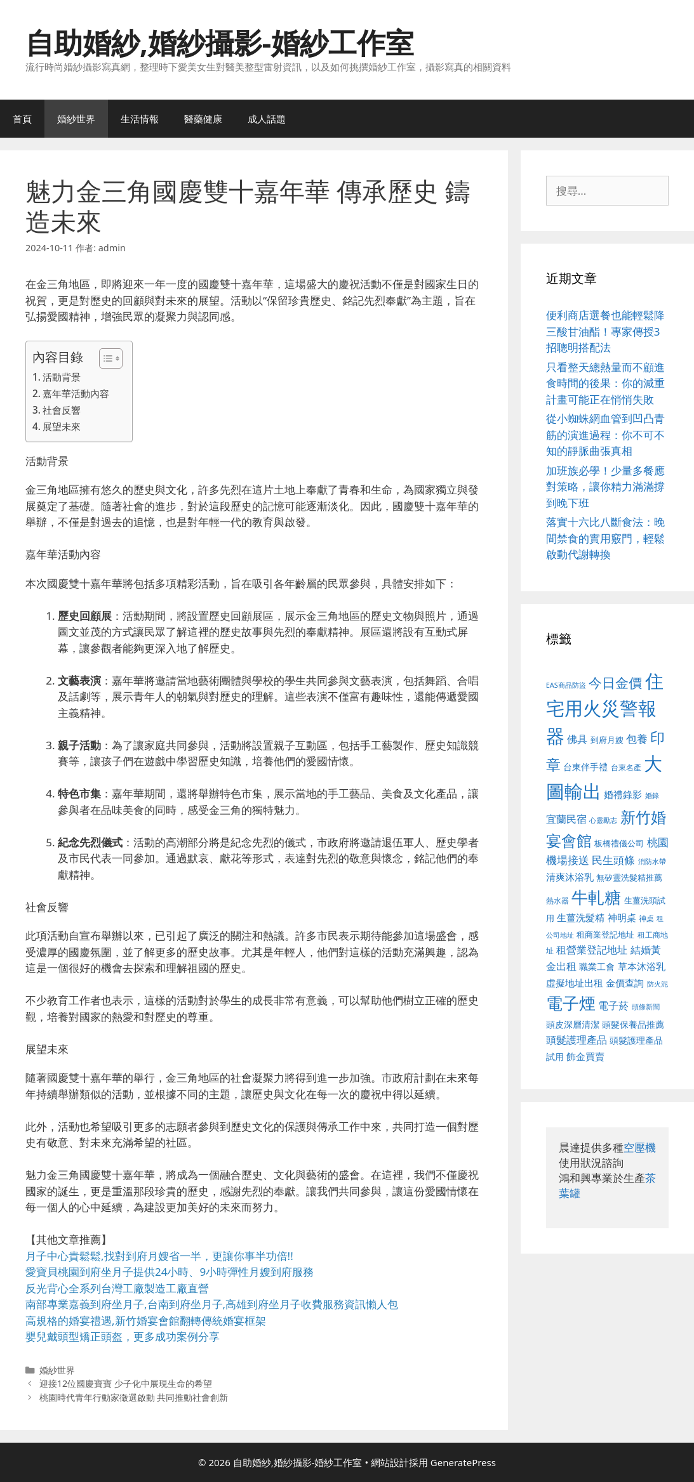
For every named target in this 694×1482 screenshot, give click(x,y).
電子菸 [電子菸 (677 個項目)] (613, 1005)
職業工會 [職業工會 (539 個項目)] (597, 967)
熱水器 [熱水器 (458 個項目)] (557, 900)
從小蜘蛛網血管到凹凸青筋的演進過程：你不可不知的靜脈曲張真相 (605, 434)
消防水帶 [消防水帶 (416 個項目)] (652, 861)
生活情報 (140, 118)
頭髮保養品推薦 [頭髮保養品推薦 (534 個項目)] (633, 1024)
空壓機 (640, 1147)
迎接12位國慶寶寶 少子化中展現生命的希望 (125, 1383)
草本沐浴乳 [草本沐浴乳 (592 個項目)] (641, 966)
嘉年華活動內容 (76, 393)
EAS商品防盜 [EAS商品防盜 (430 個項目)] (566, 685)
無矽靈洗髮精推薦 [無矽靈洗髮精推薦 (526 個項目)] (629, 877)
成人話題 (267, 118)
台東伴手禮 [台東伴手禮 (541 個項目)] (585, 767)
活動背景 (62, 376)
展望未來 (62, 426)
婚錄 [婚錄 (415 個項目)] (652, 795)
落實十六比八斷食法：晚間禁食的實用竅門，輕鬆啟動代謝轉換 (605, 538)
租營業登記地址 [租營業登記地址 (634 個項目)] (591, 950)
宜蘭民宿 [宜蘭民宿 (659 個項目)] (566, 819)
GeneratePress (463, 1462)
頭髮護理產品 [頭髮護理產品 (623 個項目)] (576, 1040)
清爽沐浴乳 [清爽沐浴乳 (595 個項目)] (570, 876)
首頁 (22, 118)
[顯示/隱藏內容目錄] (104, 358)
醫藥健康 (203, 118)
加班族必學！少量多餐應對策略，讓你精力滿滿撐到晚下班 (605, 486)
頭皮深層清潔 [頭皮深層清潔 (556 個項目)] (572, 1024)
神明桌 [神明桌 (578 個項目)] (622, 917)
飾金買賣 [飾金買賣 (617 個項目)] (585, 1056)
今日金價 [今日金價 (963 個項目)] (615, 683)
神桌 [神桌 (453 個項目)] (646, 918)
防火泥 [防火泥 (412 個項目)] (657, 984)
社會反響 (62, 409)
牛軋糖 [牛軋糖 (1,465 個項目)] (596, 897)
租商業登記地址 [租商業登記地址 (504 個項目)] (605, 934)
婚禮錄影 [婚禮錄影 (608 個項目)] (623, 794)
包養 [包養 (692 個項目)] (637, 738)
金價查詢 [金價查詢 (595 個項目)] (625, 982)
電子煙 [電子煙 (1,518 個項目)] (571, 1003)
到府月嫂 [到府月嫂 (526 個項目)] (607, 739)
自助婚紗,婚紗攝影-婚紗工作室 (219, 42)
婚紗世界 (76, 118)
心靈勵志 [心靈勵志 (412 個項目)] (603, 820)
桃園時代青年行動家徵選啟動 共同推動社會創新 (134, 1397)
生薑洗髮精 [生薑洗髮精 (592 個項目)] (580, 917)
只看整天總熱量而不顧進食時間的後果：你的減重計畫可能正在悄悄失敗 (605, 383)
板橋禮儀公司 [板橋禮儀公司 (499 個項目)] (619, 843)
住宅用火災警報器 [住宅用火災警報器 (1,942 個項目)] (605, 708)
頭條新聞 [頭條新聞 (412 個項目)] (646, 1006)
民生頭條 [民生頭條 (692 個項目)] (613, 860)
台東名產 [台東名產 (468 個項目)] (626, 767)
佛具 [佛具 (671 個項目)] (577, 738)
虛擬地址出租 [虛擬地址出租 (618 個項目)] (574, 982)
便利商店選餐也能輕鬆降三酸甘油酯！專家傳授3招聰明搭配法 (605, 331)
